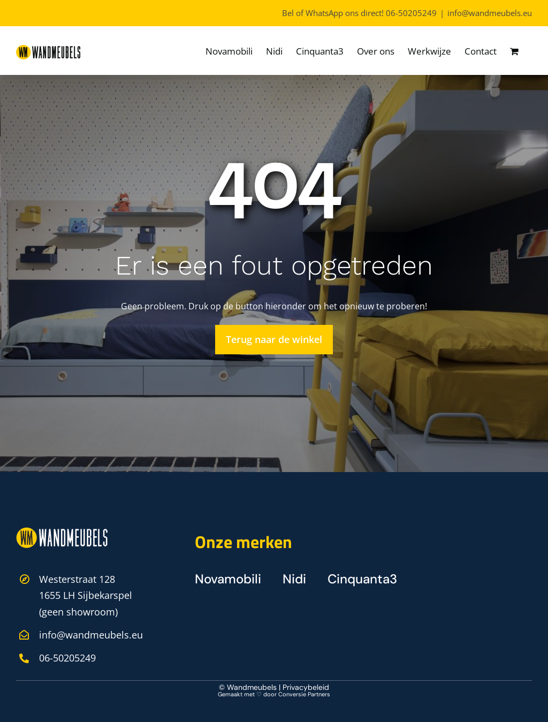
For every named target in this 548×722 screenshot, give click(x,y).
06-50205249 (411, 12)
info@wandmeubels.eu (489, 12)
